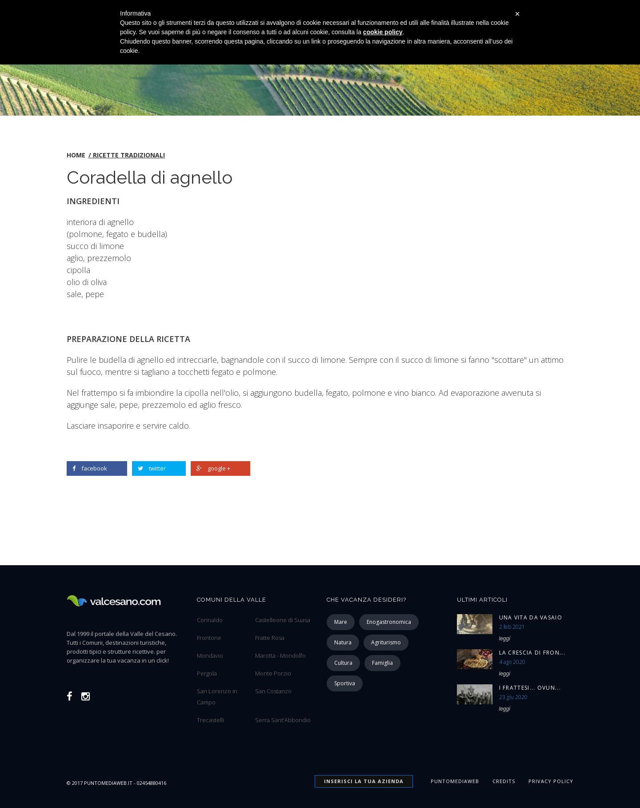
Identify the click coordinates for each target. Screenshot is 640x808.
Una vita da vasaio (530, 617)
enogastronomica (389, 622)
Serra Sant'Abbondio (283, 720)
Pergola (207, 673)
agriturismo (386, 642)
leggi (504, 638)
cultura (343, 663)
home (76, 155)
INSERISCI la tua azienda (364, 781)
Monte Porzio (273, 673)
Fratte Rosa (269, 638)
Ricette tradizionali (129, 155)
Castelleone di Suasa (282, 620)
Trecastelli (210, 720)
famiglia (382, 663)
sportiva (344, 683)
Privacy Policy (550, 781)
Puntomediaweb (455, 781)
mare (340, 622)
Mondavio (210, 655)
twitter (152, 468)
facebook (89, 468)
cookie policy (383, 32)
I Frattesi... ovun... (530, 687)
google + (213, 468)
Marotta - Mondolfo (280, 655)
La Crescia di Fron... (532, 652)
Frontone (209, 638)
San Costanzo (273, 691)
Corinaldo (210, 620)
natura (343, 642)
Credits (503, 781)
